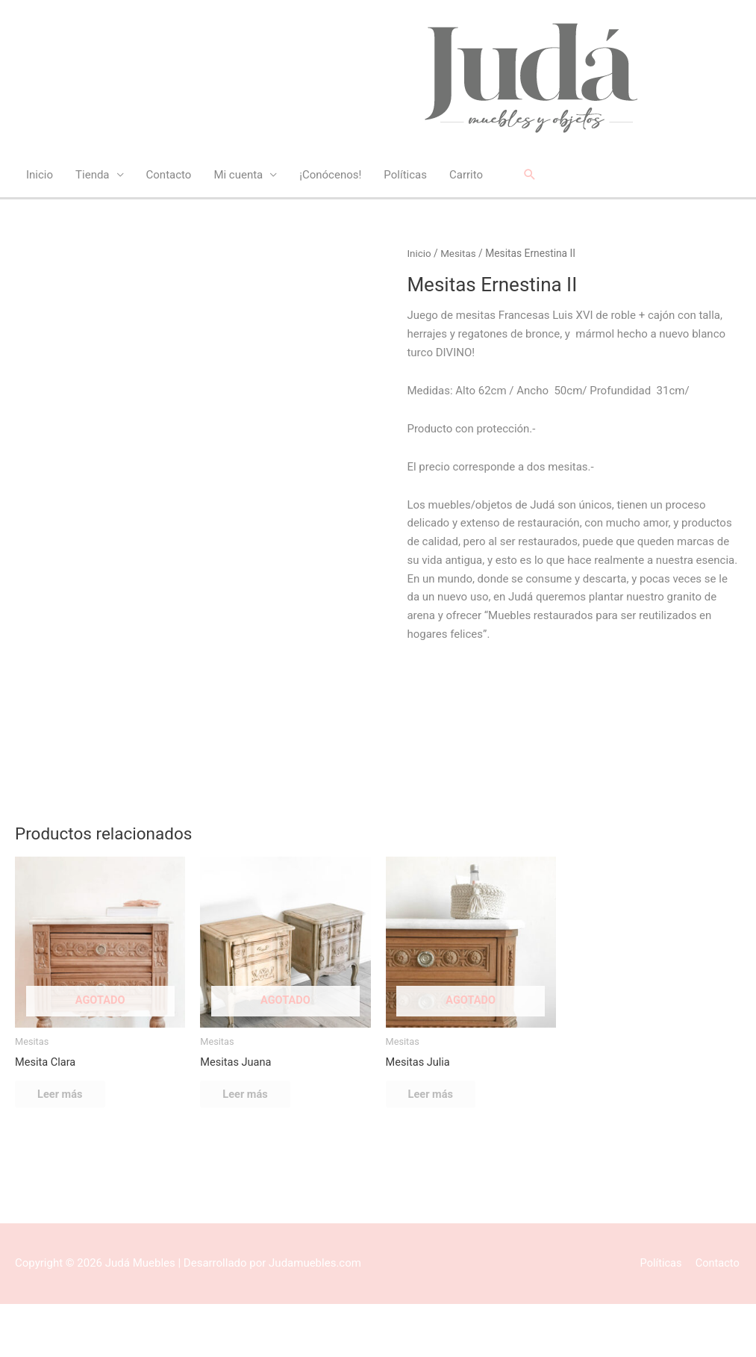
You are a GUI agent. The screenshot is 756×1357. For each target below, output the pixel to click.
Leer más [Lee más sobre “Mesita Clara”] (68, 1145)
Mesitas (459, 254)
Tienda (92, 175)
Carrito (466, 175)
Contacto (169, 175)
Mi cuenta (238, 175)
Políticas (405, 175)
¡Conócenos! (330, 175)
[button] (529, 175)
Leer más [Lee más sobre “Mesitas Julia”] (439, 1145)
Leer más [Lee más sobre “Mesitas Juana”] (253, 1145)
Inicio (39, 175)
